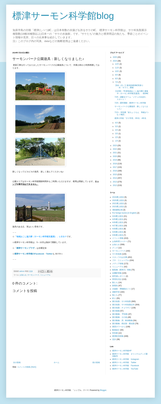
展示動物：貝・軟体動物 (122, 320)
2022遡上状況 (118, 203)
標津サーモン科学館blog (63, 16)
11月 (117, 68)
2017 (115, 167)
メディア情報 (117, 264)
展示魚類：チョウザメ (121, 308)
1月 (116, 141)
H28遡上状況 (117, 229)
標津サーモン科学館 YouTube (125, 369)
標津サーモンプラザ (25, 248)
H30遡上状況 (117, 235)
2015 (115, 174)
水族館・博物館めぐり (121, 289)
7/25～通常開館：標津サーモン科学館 (130, 103)
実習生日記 (117, 279)
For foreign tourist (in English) (124, 213)
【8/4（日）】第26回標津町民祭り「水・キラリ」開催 (129, 86)
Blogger (103, 390)
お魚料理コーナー (119, 241)
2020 (115, 156)
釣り (114, 298)
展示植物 (116, 311)
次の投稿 (17, 362)
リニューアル (45, 275)
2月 (116, 137)
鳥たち (115, 295)
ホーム (56, 362)
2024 (115, 61)
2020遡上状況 (118, 200)
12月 (117, 64)
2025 (115, 57)
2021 (115, 153)
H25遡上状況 (117, 219)
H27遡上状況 (117, 226)
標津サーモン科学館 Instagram (125, 359)
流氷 (114, 339)
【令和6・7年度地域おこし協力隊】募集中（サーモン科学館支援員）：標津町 (131, 92)
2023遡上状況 (118, 206)
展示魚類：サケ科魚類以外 (123, 305)
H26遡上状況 (117, 222)
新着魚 (115, 286)
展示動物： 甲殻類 (120, 314)
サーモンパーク (33, 275)
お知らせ (23, 275)
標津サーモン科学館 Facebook (125, 365)
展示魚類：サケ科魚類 (121, 301)
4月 (116, 130)
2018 (115, 164)
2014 (115, 178)
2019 (115, 160)
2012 (115, 185)
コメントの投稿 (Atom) (26, 367)
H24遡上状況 (117, 216)
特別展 (115, 333)
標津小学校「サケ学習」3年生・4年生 (130, 118)
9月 (116, 75)
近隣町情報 (117, 273)
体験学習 (116, 292)
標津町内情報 (117, 336)
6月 (116, 123)
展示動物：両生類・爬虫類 (123, 323)
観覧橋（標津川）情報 (121, 270)
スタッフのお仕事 (119, 257)
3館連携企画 (117, 210)
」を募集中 (40, 236)
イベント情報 (117, 238)
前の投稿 (96, 362)
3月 (116, 133)
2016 (115, 171)
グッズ (115, 248)
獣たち (115, 282)
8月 (116, 78)
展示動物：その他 (119, 317)
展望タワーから (118, 327)
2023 (115, 145)
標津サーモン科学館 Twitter (124, 362)
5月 (116, 126)
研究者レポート (118, 276)
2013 (115, 182)
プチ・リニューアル (120, 260)
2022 (115, 149)
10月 (117, 71)
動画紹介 (116, 330)
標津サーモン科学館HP (122, 351)
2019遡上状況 (118, 197)
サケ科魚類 (117, 254)
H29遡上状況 (117, 232)
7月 (116, 82)
